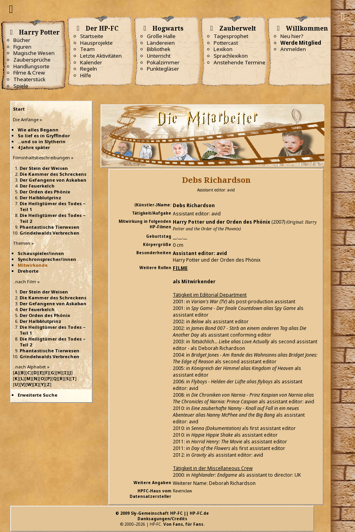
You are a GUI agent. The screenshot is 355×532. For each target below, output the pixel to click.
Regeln (88, 68)
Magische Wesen (34, 52)
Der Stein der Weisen (44, 168)
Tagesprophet (231, 36)
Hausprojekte (96, 42)
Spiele (20, 85)
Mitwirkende (33, 265)
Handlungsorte (31, 66)
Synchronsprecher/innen (47, 259)
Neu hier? (292, 36)
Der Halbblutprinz (40, 197)
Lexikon (223, 49)
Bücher (21, 40)
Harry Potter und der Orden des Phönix (221, 222)
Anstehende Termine (239, 62)
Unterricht (158, 55)
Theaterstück (29, 79)
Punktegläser (163, 68)
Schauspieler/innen (41, 253)
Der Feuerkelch (37, 186)
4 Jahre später (34, 147)
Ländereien (161, 42)
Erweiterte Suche (37, 395)
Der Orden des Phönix (45, 192)
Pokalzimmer (163, 62)
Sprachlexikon (231, 55)
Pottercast (226, 42)
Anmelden (293, 49)
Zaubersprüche (32, 59)
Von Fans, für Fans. (184, 524)
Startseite (91, 36)
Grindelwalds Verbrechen (49, 233)
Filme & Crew (29, 72)
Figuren (22, 46)
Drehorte (28, 271)
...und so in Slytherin (42, 141)
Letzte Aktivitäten (101, 55)
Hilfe (85, 75)
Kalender (91, 62)
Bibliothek (158, 49)
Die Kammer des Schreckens (53, 174)
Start (19, 109)
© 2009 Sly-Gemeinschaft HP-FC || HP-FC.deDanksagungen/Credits (162, 515)
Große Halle (161, 36)
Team (87, 49)
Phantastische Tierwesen (49, 227)
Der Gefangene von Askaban (53, 180)
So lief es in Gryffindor (44, 135)
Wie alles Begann (38, 130)
